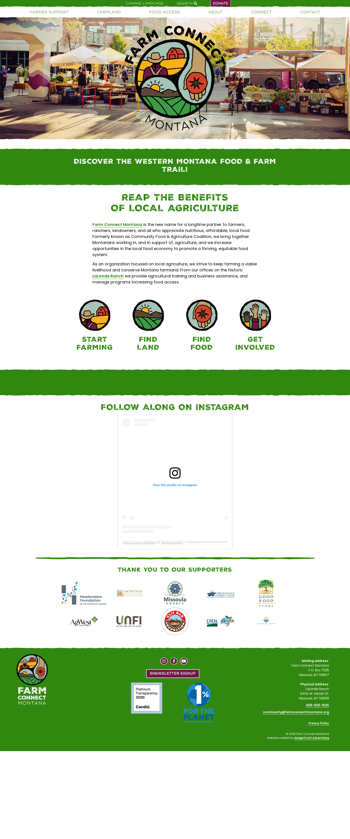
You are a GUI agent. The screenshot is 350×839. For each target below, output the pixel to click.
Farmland (109, 12)
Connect (261, 12)
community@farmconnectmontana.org (296, 712)
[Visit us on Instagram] (164, 661)
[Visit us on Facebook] (174, 661)
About (215, 12)
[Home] (175, 79)
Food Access (164, 12)
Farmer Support (49, 12)
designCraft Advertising (311, 738)
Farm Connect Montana (117, 224)
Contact (310, 12)
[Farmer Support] (94, 326)
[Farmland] (148, 326)
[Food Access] (202, 326)
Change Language (145, 3)
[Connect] (255, 326)
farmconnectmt (172, 542)
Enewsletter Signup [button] (173, 673)
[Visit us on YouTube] (184, 661)
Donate (220, 3)
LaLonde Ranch (108, 276)
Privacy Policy (318, 723)
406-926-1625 (317, 705)
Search (187, 3)
